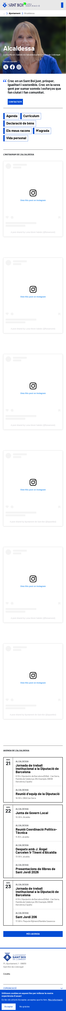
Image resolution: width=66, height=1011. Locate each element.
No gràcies (24, 1007)
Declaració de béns (20, 123)
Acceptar (8, 1007)
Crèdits (6, 974)
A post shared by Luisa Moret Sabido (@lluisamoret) (33, 232)
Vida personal (16, 138)
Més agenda (33, 934)
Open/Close (62, 5)
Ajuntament (14, 13)
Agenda (11, 116)
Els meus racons (18, 131)
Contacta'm (15, 102)
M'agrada (42, 131)
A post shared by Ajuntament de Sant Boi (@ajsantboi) (33, 522)
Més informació (55, 1000)
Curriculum (31, 116)
